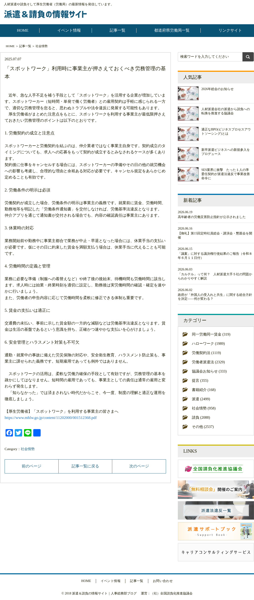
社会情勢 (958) (204, 408)
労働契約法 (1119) (206, 353)
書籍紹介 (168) (204, 390)
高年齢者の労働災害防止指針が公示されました (212, 217)
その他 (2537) (203, 427)
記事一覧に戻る (85, 466)
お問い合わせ (163, 581)
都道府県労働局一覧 (172, 30)
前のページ (31, 466)
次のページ (139, 466)
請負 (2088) (201, 417)
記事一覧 (117, 30)
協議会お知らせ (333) (209, 371)
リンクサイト (230, 30)
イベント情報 (69, 30)
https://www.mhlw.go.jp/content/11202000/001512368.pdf (51, 417)
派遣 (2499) (201, 399)
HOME (22, 30)
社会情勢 (42, 46)
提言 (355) (200, 380)
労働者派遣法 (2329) (208, 362)
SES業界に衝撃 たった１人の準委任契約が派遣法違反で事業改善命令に (225, 174)
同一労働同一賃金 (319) (211, 334)
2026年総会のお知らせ (217, 89)
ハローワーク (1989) (208, 343)
